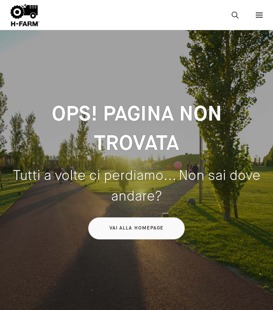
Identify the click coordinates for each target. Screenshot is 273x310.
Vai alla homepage (136, 228)
